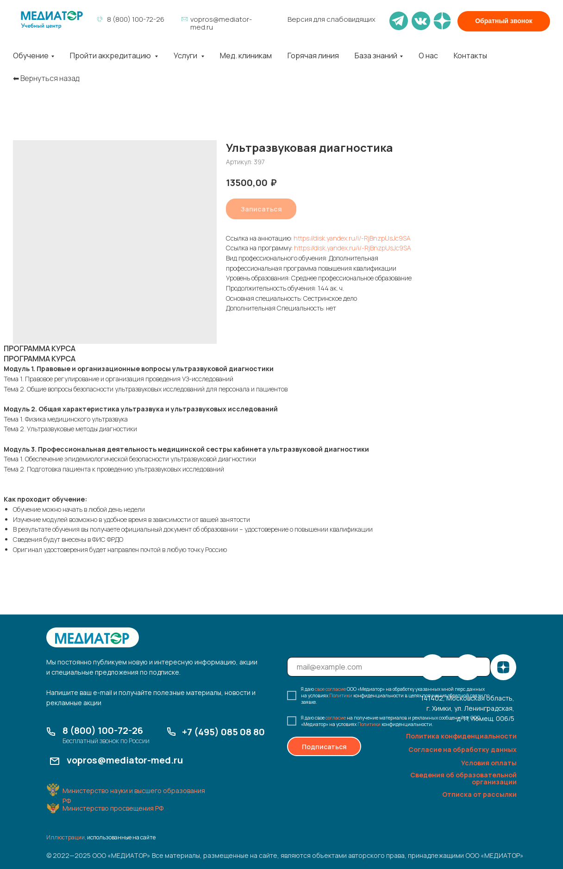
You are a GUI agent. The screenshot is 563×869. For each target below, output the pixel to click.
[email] (388, 667)
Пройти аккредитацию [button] (111, 55)
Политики (340, 695)
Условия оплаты (489, 762)
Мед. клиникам (246, 55)
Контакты (470, 55)
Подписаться (324, 746)
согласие (335, 717)
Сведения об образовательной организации (463, 778)
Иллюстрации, (66, 837)
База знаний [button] (376, 55)
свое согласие (330, 689)
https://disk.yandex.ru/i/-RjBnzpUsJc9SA (352, 238)
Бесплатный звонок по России (106, 740)
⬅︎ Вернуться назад (46, 78)
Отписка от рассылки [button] (479, 794)
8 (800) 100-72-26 (135, 19)
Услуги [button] (186, 55)
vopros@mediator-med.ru (221, 23)
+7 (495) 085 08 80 (223, 732)
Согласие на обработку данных (462, 749)
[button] (503, 21)
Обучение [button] (31, 55)
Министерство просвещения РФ (113, 808)
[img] (52, 20)
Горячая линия (313, 55)
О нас (428, 55)
